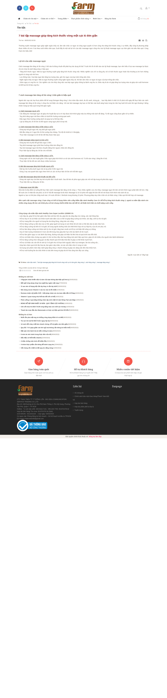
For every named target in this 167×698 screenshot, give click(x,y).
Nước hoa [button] (97, 19)
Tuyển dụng (79, 670)
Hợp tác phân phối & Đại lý (84, 666)
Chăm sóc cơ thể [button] (48, 19)
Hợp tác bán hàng (81, 663)
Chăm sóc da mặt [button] (30, 19)
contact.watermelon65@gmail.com (31, 678)
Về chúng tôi (79, 652)
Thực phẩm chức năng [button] (80, 19)
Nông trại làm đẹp (95, 696)
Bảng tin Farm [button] (110, 18)
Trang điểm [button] (63, 19)
